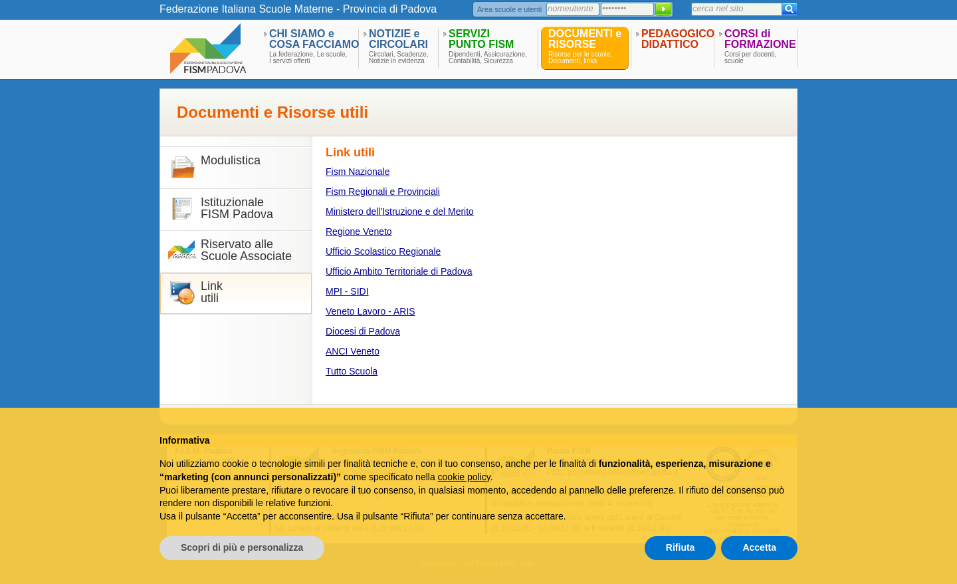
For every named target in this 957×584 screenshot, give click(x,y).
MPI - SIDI (347, 291)
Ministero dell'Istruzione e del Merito (400, 211)
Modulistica (231, 160)
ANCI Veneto (352, 351)
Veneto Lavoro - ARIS (370, 311)
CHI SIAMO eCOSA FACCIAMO (314, 39)
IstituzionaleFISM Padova (237, 208)
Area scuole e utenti (509, 9)
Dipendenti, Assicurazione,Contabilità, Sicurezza (488, 58)
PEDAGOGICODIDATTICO (677, 39)
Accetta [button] (759, 547)
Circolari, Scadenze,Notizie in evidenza (398, 58)
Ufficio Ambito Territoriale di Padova (399, 271)
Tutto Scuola (351, 371)
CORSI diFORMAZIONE (760, 39)
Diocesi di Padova (363, 331)
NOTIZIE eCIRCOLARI (398, 39)
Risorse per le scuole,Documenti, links (580, 58)
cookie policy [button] (464, 477)
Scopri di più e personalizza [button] (242, 547)
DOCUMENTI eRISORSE (584, 39)
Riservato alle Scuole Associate (246, 250)
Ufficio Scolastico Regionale (383, 251)
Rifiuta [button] (680, 547)
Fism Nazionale (357, 171)
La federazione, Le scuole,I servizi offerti (308, 58)
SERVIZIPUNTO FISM (481, 39)
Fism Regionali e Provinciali (383, 191)
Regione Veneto (359, 231)
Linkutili (212, 292)
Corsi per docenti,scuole (750, 58)
